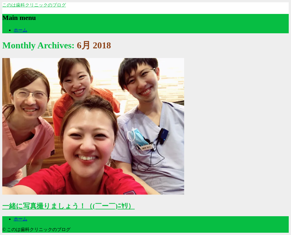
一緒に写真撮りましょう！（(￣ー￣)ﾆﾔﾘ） (68, 206)
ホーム (20, 30)
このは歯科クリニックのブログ (34, 5)
